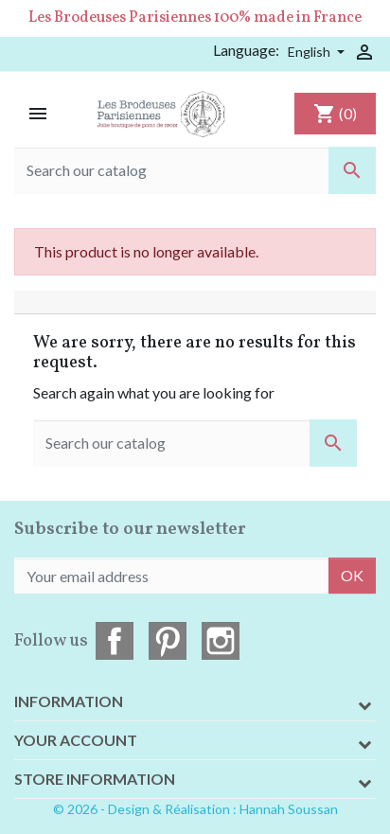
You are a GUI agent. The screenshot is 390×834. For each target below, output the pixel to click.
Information (68, 701)
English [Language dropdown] (310, 52)
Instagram (220, 641)
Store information (94, 779)
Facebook (114, 641)
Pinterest (167, 641)
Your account (75, 740)
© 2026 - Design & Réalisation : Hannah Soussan (195, 809)
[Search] (195, 170)
